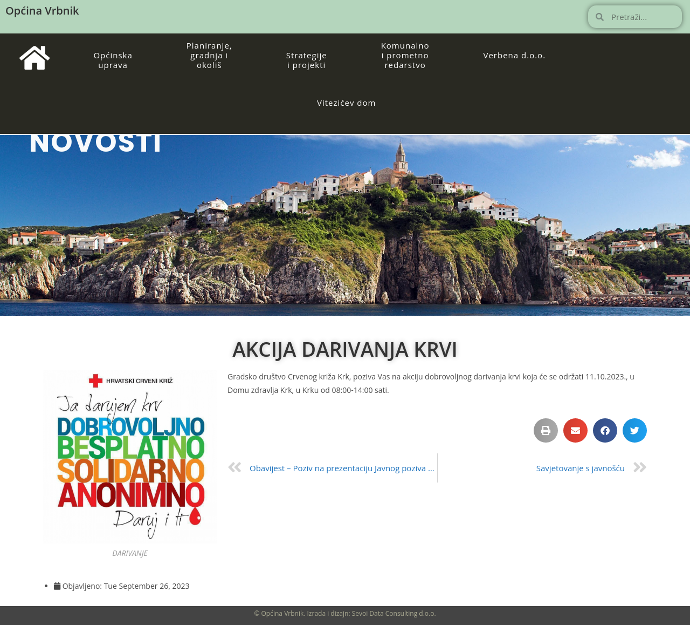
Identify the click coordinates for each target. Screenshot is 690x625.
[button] (546, 430)
